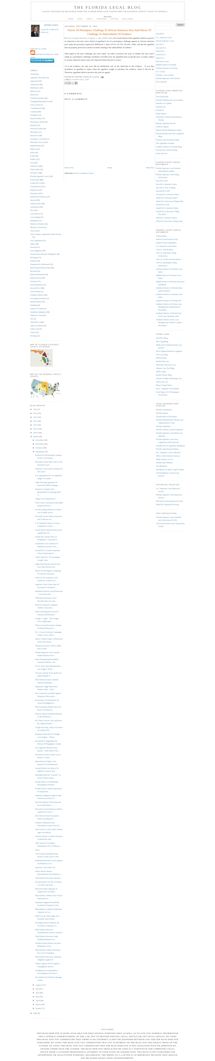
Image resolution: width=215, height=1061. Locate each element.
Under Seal (34, 329)
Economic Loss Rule (38, 139)
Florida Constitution (164, 410)
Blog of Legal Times (164, 385)
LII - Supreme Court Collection (168, 452)
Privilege (33, 257)
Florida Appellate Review (166, 123)
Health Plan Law (162, 361)
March (38, 1004)
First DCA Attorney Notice (166, 184)
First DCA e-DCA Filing (165, 188)
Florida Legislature (163, 426)
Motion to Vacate (37, 227)
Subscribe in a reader (38, 49)
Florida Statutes (162, 413)
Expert (33, 156)
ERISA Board (161, 358)
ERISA (33, 149)
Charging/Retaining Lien (40, 101)
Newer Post (69, 167)
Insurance (34, 193)
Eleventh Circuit (36, 142)
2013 (35, 421)
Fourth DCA (35, 183)
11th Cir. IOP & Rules (164, 249)
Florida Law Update (164, 103)
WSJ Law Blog (162, 354)
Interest (33, 200)
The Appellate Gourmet (165, 143)
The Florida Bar (162, 96)
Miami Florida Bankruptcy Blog (168, 130)
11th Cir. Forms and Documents (168, 259)
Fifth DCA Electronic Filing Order (169, 221)
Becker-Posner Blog (164, 375)
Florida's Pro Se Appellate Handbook (170, 446)
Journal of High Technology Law (169, 378)
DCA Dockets (161, 82)
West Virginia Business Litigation (169, 351)
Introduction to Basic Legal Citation (170, 469)
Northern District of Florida (167, 68)
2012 (35, 425)
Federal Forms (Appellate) (166, 243)
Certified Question (37, 98)
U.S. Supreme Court (164, 37)
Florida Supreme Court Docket (168, 78)
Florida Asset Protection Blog (167, 140)
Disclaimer (34, 132)
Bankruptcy (34, 88)
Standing (33, 305)
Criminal (33, 112)
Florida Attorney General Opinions (169, 429)
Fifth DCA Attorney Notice (166, 218)
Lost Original (35, 217)
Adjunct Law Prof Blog (165, 368)
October (39, 448)
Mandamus (34, 220)
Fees (32, 163)
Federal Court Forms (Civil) (167, 239)
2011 (35, 429)
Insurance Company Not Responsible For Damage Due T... (48, 492)
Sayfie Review (161, 153)
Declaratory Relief (37, 122)
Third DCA (34, 322)
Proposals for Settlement (39, 264)
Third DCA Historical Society (167, 504)
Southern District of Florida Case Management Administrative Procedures (169, 307)
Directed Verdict (36, 128)
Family (33, 159)
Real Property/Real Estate (40, 268)
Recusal (33, 271)
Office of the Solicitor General (168, 456)
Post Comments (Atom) (84, 173)
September (40, 452)
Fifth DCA (34, 166)
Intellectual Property (38, 197)
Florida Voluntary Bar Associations (169, 100)
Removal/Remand (37, 274)
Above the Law (162, 382)
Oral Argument (36, 240)
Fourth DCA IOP (162, 204)
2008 (35, 1013)
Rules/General (35, 278)
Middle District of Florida (166, 65)
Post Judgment (36, 251)
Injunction (34, 190)
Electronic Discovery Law (166, 365)
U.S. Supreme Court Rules (166, 246)
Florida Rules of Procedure (166, 416)
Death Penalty (35, 118)
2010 (35, 433)
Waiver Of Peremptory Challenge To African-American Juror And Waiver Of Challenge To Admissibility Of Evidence (109, 32)
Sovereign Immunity (38, 298)
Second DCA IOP (163, 191)
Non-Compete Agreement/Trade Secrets (45, 234)
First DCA (34, 173)
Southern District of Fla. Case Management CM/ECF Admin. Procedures (169, 322)
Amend (33, 74)
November (40, 444)
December (40, 440)
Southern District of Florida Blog (169, 147)
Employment (35, 145)
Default (33, 125)
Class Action (35, 105)
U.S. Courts (160, 71)
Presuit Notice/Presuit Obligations (43, 254)
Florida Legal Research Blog (167, 449)
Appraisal (34, 81)
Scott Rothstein (36, 285)
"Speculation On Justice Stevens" (48, 878)
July (37, 989)
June (38, 993)
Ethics (32, 152)
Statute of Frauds (37, 308)
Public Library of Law (164, 459)
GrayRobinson (36, 186)
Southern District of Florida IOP (168, 300)
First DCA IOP (162, 181)
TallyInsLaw (161, 107)
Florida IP (160, 110)
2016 (35, 409)
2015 (35, 413)
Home (109, 167)
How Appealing (162, 341)
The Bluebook (161, 466)
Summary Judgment (38, 312)
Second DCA (35, 288)
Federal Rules (161, 236)
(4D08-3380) (89, 38)
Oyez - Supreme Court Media (167, 388)
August (39, 985)
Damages (33, 115)
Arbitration (34, 84)
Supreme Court (36, 315)
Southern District (37, 295)
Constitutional (35, 108)
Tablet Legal (161, 371)
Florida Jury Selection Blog (166, 150)
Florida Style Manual (164, 462)
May (38, 996)
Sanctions (34, 281)
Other (32, 244)
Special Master (36, 302)
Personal (33, 247)
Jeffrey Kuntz (51, 25)
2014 (35, 417)
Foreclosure (34, 180)
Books (32, 94)
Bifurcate (33, 91)
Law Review (35, 214)
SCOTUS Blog (162, 338)
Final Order (34, 169)
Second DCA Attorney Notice (167, 194)
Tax (31, 319)
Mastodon (108, 16)
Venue (32, 332)
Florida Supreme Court (39, 176)
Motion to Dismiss (37, 224)
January (39, 1008)
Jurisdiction (34, 207)
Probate (33, 261)
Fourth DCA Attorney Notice (167, 208)
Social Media (35, 291)
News (32, 231)
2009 (35, 436)
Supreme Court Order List (45, 867)
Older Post (150, 167)
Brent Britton (161, 113)
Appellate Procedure (38, 77)
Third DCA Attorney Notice (167, 198)
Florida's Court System (165, 75)
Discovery (34, 135)
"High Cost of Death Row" (45, 499)
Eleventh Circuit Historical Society (169, 501)
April (38, 1000)
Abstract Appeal (162, 127)
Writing (33, 336)
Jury (32, 210)
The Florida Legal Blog (107, 7)
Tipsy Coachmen (36, 325)
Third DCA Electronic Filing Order (169, 201)
